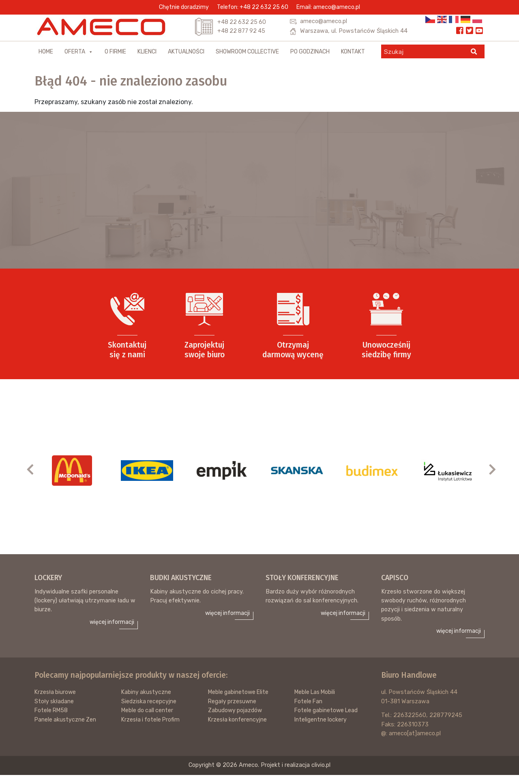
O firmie (115, 53)
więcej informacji (111, 624)
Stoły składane (54, 703)
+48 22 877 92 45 (242, 31)
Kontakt (353, 53)
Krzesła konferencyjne (238, 721)
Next (496, 470)
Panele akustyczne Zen (66, 721)
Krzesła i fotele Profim (151, 721)
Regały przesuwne (233, 703)
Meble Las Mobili (316, 694)
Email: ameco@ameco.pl (328, 7)
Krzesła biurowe (55, 694)
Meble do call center (148, 712)
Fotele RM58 (52, 712)
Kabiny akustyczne (146, 694)
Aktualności (186, 53)
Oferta (78, 53)
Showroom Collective (247, 53)
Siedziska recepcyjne (149, 703)
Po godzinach (310, 53)
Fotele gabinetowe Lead (327, 712)
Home (46, 53)
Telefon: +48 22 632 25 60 (252, 7)
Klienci (147, 53)
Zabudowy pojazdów (235, 712)
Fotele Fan (309, 703)
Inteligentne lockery (320, 721)
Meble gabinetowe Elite (239, 694)
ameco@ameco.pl (323, 21)
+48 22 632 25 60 (242, 22)
